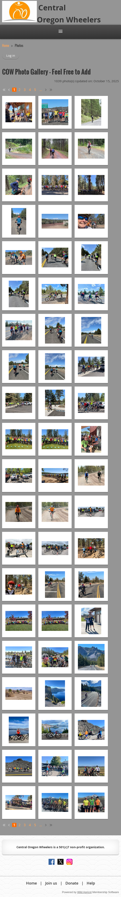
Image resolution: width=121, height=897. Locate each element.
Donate (71, 883)
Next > (46, 90)
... (40, 90)
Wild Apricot (84, 892)
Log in (10, 55)
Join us (51, 883)
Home (5, 45)
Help (91, 883)
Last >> (51, 90)
